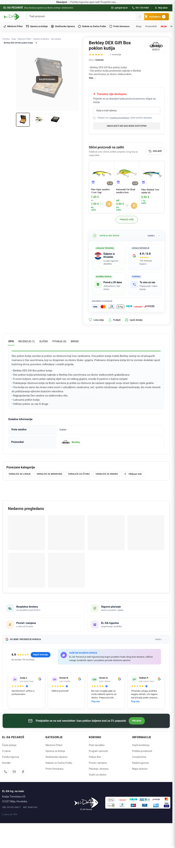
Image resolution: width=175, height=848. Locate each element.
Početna (6, 39)
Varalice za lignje (20, 474)
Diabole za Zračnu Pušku (92, 26)
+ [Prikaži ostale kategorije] (36, 42)
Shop (14, 39)
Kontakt (6, 762)
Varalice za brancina (49, 474)
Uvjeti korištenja (140, 745)
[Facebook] (23, 771)
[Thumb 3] (55, 120)
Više (91, 78)
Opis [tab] (11, 341)
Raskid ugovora (140, 762)
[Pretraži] (140, 16)
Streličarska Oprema (63, 26)
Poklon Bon (95, 757)
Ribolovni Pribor (13, 26)
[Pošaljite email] (14, 771)
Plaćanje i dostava (98, 768)
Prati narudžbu (97, 745)
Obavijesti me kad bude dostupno (127, 126)
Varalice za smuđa (107, 474)
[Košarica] (155, 16)
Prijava (136, 720)
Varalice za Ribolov (41, 39)
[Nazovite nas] (5, 771)
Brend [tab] (75, 341)
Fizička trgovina (10, 757)
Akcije (164, 26)
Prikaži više (127, 219)
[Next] (71, 79)
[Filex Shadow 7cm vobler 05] (152, 173)
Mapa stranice (140, 768)
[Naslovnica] (86, 802)
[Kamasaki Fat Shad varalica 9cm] (126, 173)
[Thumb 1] (23, 120)
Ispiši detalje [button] (134, 320)
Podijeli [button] (114, 320)
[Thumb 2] (39, 120)
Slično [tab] (43, 341)
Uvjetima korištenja (119, 117)
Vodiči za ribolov (97, 774)
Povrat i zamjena (98, 762)
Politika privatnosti (142, 751)
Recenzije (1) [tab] (26, 341)
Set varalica (56, 39)
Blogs (139, 26)
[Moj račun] (161, 8)
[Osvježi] (155, 151)
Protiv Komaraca (119, 26)
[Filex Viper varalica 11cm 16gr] (101, 173)
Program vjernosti (98, 751)
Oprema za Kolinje (37, 26)
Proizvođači (151, 26)
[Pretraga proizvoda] (81, 16)
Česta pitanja (9, 745)
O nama (6, 751)
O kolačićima (139, 757)
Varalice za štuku (79, 474)
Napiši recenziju (40, 654)
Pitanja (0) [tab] (59, 341)
